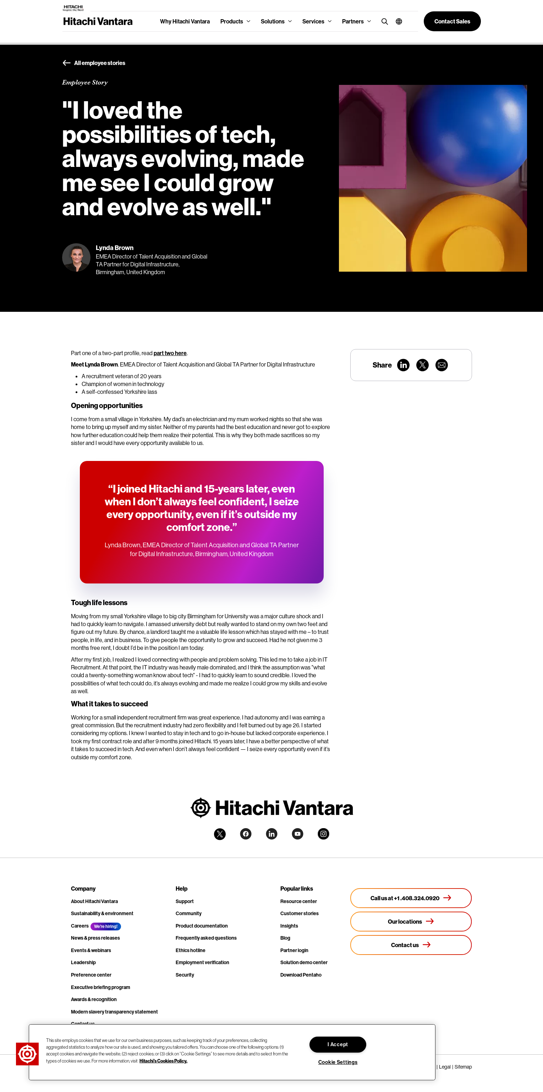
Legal (445, 1067)
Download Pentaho (301, 975)
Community (189, 913)
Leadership (83, 962)
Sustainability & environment (102, 913)
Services (313, 21)
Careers (80, 926)
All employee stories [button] (93, 63)
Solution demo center (304, 962)
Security (185, 975)
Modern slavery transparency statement (114, 1012)
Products (231, 21)
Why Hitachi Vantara (185, 21)
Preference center (91, 975)
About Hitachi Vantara (94, 901)
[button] (396, 21)
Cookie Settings (338, 1062)
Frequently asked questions (206, 938)
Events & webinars (91, 950)
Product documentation (202, 926)
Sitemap (463, 1067)
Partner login (294, 950)
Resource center (298, 901)
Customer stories (299, 913)
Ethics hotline (190, 950)
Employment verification (202, 962)
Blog (285, 938)
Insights (289, 926)
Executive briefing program (100, 987)
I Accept (338, 1044)
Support (185, 901)
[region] (232, 1052)
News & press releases (95, 938)
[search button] (383, 21)
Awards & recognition (94, 999)
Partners (353, 21)
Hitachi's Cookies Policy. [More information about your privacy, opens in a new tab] (163, 1060)
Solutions (273, 21)
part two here (170, 353)
